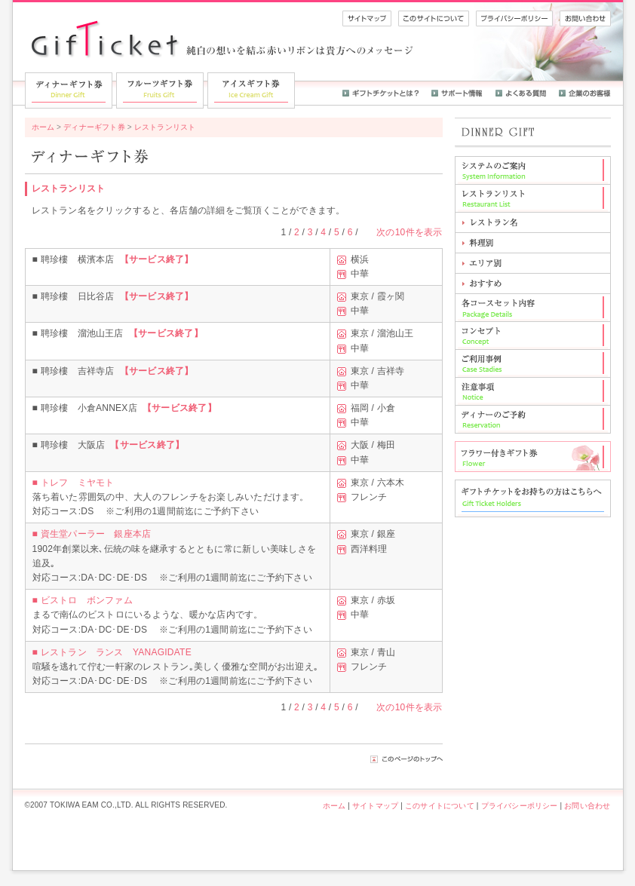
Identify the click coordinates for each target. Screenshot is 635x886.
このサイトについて (439, 806)
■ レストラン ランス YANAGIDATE (112, 652)
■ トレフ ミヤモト (73, 482)
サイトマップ (375, 806)
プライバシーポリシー (519, 806)
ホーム (43, 127)
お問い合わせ (587, 806)
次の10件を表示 (409, 232)
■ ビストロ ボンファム (82, 600)
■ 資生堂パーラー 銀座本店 (92, 534)
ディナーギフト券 (94, 127)
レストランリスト (165, 127)
